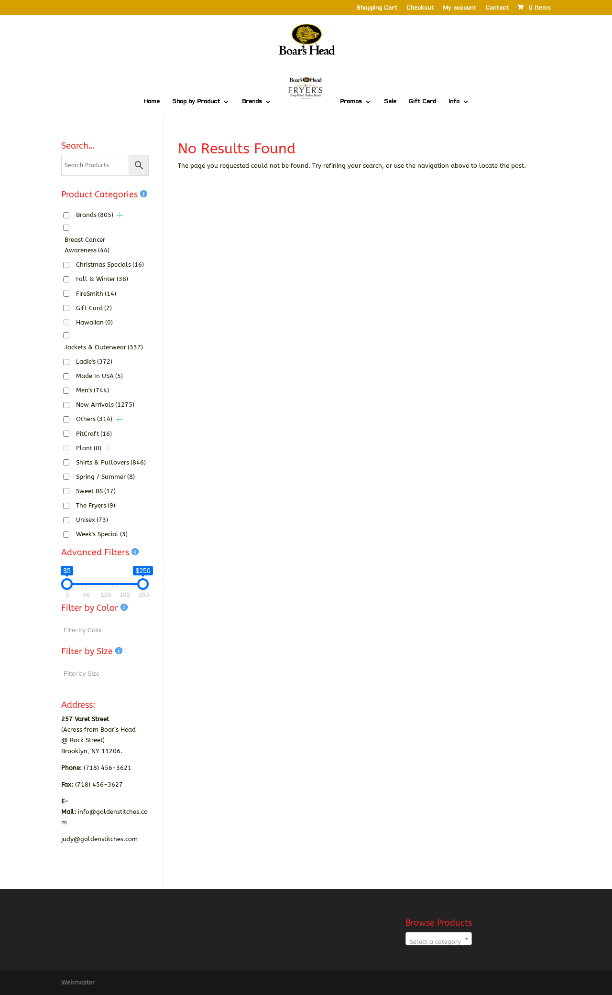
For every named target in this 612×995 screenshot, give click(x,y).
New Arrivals (105, 404)
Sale (390, 101)
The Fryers (95, 505)
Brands (252, 101)
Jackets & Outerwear (104, 347)
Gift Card (422, 101)
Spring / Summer (105, 476)
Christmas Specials (110, 264)
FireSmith (96, 293)
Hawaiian (94, 322)
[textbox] (438, 942)
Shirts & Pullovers (111, 462)
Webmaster (78, 982)
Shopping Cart (376, 8)
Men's (92, 390)
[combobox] (438, 938)
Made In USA (99, 375)
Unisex (92, 519)
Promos (351, 101)
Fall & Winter (102, 278)
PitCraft (94, 433)
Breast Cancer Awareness (87, 245)
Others (94, 418)
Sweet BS (96, 491)
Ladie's (94, 361)
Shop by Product (196, 101)
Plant (88, 448)
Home (151, 101)
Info (453, 101)
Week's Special (102, 534)
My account (459, 8)
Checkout (420, 8)
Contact (497, 8)
